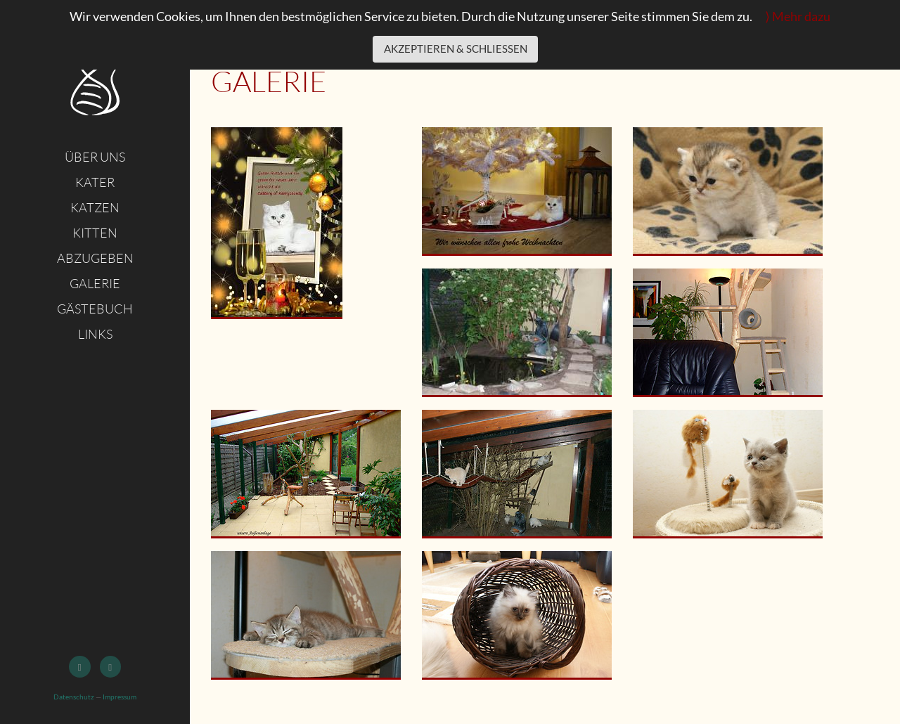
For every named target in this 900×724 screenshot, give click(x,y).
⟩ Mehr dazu (797, 16)
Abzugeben (95, 258)
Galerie (95, 283)
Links (95, 334)
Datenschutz (73, 696)
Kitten (94, 232)
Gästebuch (95, 308)
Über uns (95, 156)
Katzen (95, 207)
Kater (95, 182)
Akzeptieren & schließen (455, 48)
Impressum (119, 696)
